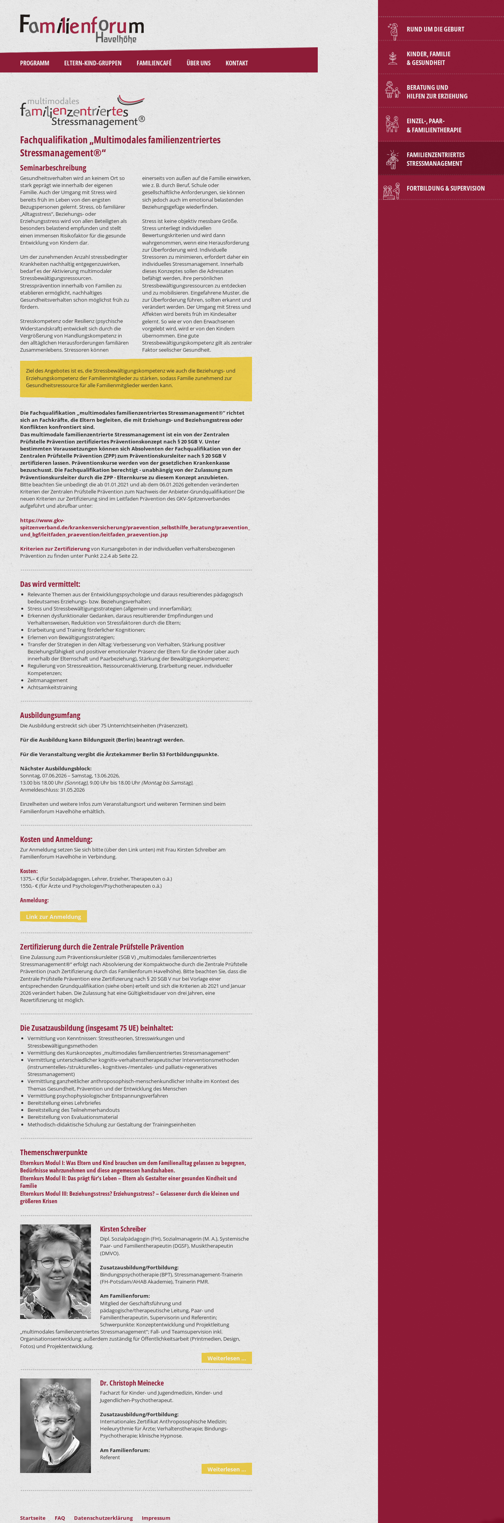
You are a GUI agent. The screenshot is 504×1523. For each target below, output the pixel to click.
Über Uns (199, 63)
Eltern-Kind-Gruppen (93, 63)
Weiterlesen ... (227, 1358)
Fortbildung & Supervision (446, 188)
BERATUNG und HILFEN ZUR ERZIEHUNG (437, 91)
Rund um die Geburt (435, 28)
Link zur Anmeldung (53, 916)
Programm (34, 63)
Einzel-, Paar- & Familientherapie (434, 125)
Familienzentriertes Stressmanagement (436, 159)
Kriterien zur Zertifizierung (55, 548)
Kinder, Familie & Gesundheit (428, 58)
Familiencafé (154, 63)
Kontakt (237, 63)
